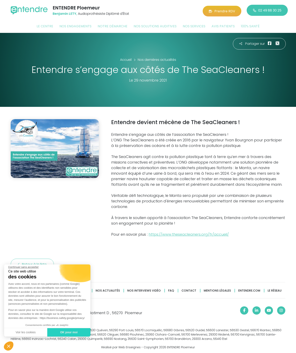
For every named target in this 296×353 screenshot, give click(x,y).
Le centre (45, 25)
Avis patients (223, 25)
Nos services (194, 25)
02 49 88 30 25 (267, 10)
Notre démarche (112, 25)
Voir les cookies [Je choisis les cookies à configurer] (25, 332)
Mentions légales (217, 290)
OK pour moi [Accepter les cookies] (68, 332)
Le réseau (275, 290)
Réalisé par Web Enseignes (121, 347)
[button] (9, 346)
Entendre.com (249, 290)
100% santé (250, 25)
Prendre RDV (222, 10)
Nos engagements (75, 25)
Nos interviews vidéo (144, 290)
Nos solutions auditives (155, 25)
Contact (189, 290)
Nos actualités (108, 290)
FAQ (171, 290)
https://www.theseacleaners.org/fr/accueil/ (189, 233)
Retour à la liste (32, 263)
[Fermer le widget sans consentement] (23, 267)
